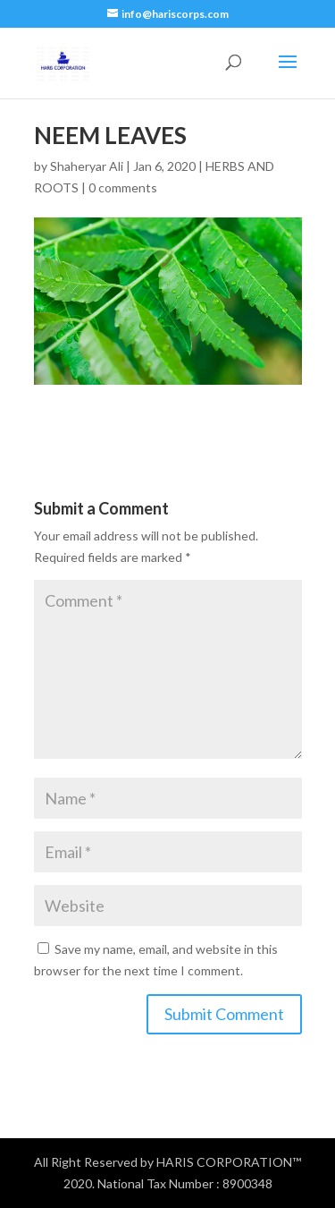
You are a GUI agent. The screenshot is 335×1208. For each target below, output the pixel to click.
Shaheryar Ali (86, 166)
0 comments (122, 187)
